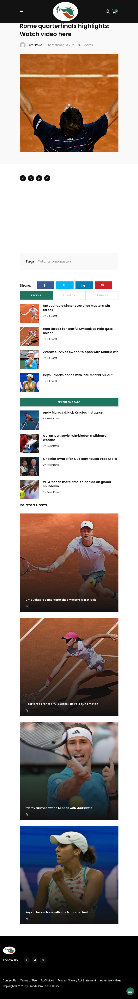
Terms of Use (28, 980)
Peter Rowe (53, 418)
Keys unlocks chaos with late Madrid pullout (78, 375)
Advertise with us (110, 980)
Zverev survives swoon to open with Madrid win (80, 352)
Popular (69, 295)
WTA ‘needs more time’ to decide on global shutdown (77, 484)
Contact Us (9, 980)
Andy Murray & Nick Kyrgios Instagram (73, 412)
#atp (41, 261)
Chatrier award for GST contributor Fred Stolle (80, 459)
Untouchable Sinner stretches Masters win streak (76, 307)
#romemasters (60, 261)
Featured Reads (69, 402)
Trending (102, 295)
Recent (36, 295)
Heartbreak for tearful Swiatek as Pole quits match (78, 331)
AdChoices (47, 980)
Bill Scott (52, 316)
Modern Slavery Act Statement (77, 980)
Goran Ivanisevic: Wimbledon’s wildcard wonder (74, 437)
